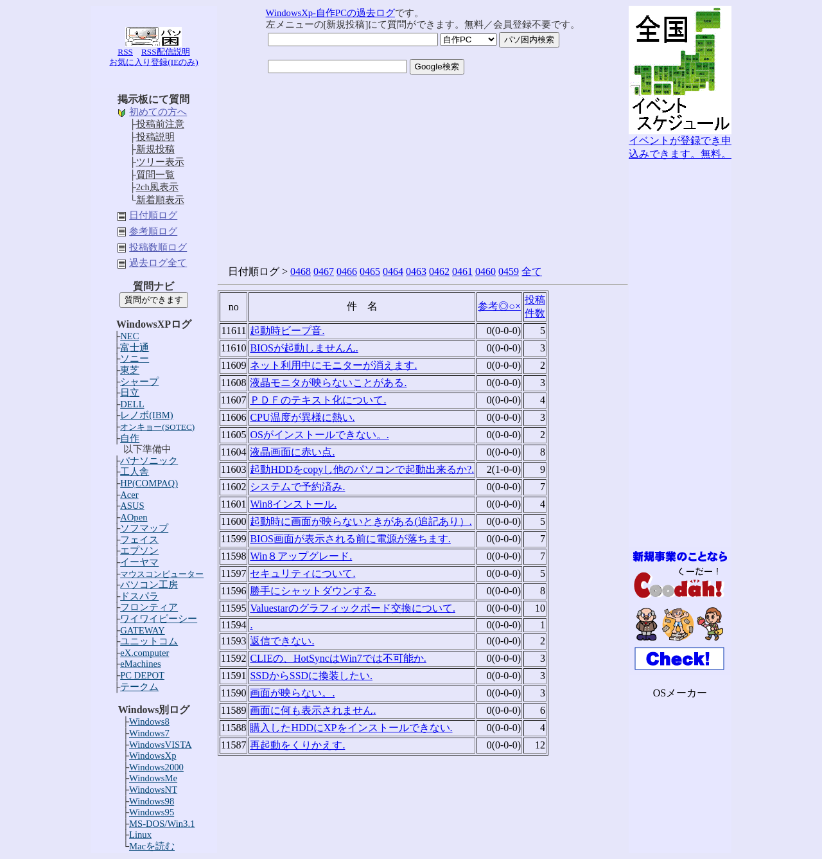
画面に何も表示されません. (313, 710)
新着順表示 (160, 200)
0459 (508, 271)
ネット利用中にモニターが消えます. (333, 365)
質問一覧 (155, 175)
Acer (129, 495)
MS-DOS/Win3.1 (162, 824)
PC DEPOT (142, 675)
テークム (139, 687)
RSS (125, 52)
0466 (347, 271)
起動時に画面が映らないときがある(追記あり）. (360, 521)
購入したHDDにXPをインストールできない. (351, 727)
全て (531, 271)
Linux (140, 834)
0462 (439, 271)
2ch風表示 (157, 187)
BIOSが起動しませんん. (304, 347)
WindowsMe (153, 778)
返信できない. (282, 640)
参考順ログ (153, 231)
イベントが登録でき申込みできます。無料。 (680, 142)
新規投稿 (155, 149)
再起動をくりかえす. (297, 744)
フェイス (139, 540)
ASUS (132, 505)
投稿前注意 (160, 124)
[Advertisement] (680, 354)
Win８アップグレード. (301, 556)
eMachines (140, 664)
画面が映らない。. (292, 692)
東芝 (129, 370)
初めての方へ (158, 112)
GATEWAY (142, 630)
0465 (370, 271)
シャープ (139, 381)
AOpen (133, 517)
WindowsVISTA (160, 744)
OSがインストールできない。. (319, 434)
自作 (129, 438)
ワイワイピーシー (158, 619)
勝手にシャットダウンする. (313, 590)
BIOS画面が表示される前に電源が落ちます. (350, 538)
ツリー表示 (160, 162)
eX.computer (144, 653)
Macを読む (152, 846)
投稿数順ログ (158, 247)
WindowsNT (153, 789)
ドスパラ (139, 596)
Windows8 (149, 721)
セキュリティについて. (302, 573)
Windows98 (151, 801)
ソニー (134, 358)
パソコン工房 (149, 585)
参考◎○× (499, 306)
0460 (485, 271)
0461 (462, 271)
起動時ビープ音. (287, 330)
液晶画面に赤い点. (292, 452)
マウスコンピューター (162, 574)
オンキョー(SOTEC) (157, 427)
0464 (393, 271)
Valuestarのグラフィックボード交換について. (352, 608)
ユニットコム (149, 641)
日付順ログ (153, 215)
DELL (132, 404)
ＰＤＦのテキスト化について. (318, 399)
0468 (300, 271)
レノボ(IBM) (146, 415)
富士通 (134, 347)
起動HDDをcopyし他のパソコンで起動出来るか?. (362, 469)
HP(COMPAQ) (149, 483)
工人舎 (134, 471)
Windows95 (151, 812)
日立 (129, 392)
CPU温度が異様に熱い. (302, 417)
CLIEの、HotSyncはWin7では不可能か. (338, 658)
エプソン (139, 550)
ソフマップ (144, 528)
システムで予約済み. (297, 486)
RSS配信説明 (165, 52)
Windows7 (149, 733)
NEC (129, 336)
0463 (416, 271)
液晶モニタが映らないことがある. (328, 382)
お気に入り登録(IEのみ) (153, 62)
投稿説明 (155, 137)
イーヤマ (139, 562)
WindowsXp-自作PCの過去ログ (330, 13)
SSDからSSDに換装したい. (311, 675)
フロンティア (149, 607)
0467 (323, 271)
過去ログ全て (158, 263)
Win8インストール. (293, 504)
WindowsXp (153, 755)
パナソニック (149, 461)
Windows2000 (156, 767)
